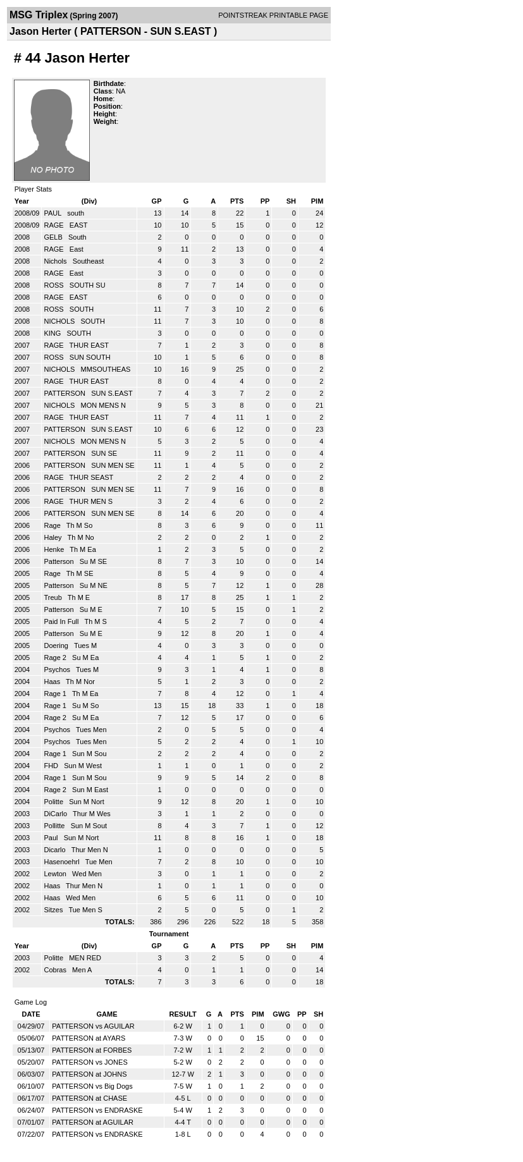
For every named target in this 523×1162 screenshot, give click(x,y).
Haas (53, 681)
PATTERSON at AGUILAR (92, 1122)
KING (53, 333)
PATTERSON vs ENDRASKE (97, 1110)
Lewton (56, 874)
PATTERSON (65, 393)
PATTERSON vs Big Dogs (92, 1086)
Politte (54, 801)
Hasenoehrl (62, 861)
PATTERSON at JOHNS (89, 1074)
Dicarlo (55, 849)
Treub (53, 597)
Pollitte (55, 825)
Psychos (58, 669)
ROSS (54, 285)
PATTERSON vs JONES (89, 1062)
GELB (54, 237)
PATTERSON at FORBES (92, 1050)
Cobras (56, 970)
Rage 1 (56, 693)
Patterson (59, 561)
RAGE (54, 225)
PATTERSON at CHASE (89, 1098)
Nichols (56, 261)
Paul (51, 837)
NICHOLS (60, 321)
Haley (53, 537)
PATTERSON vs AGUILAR (93, 1026)
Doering (57, 645)
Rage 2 (56, 657)
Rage (53, 525)
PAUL (53, 213)
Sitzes (54, 910)
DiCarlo (56, 813)
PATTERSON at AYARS (88, 1038)
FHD (52, 765)
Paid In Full (62, 621)
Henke (55, 549)
